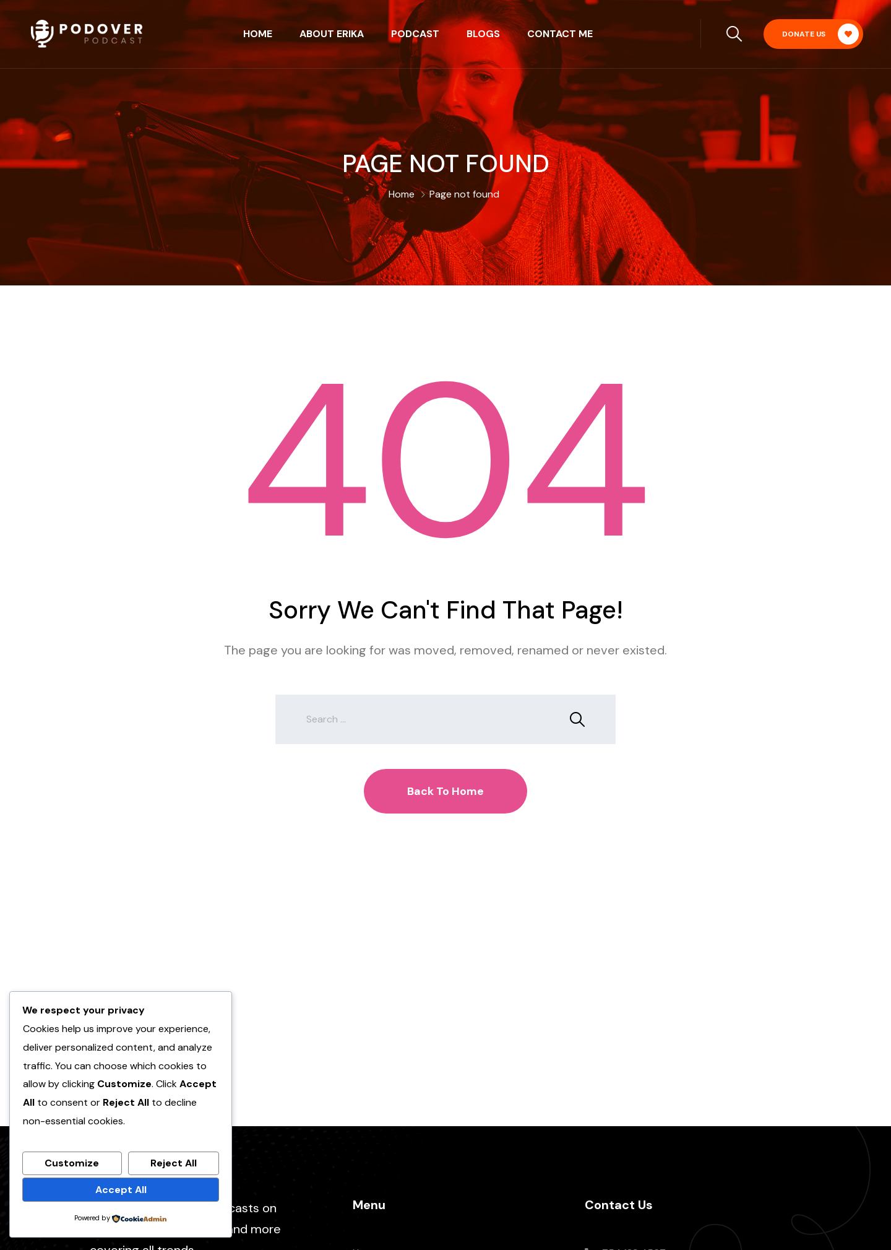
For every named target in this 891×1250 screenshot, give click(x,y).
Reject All (173, 1163)
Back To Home (445, 791)
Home (257, 33)
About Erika (331, 33)
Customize (72, 1163)
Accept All (121, 1189)
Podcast (415, 33)
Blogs (483, 33)
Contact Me (560, 33)
